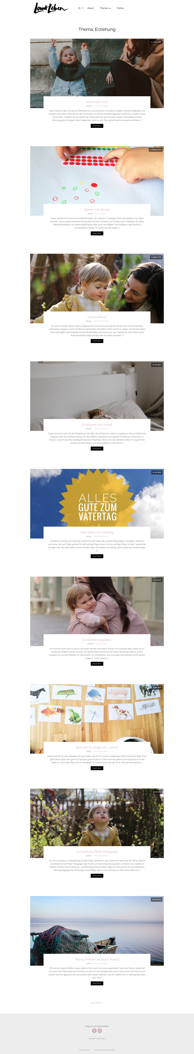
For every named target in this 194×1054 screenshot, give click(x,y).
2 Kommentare (101, 644)
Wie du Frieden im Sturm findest (97, 959)
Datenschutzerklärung (105, 1050)
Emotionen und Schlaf (97, 424)
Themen (105, 8)
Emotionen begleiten (97, 640)
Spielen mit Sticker (97, 209)
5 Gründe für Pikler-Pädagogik (97, 852)
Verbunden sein (97, 102)
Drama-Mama (96, 317)
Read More (97, 126)
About (90, 8)
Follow (120, 8)
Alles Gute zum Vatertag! (97, 532)
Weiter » (99, 1003)
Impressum (84, 1050)
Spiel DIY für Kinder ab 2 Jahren (97, 747)
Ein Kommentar (100, 213)
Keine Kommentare (101, 106)
